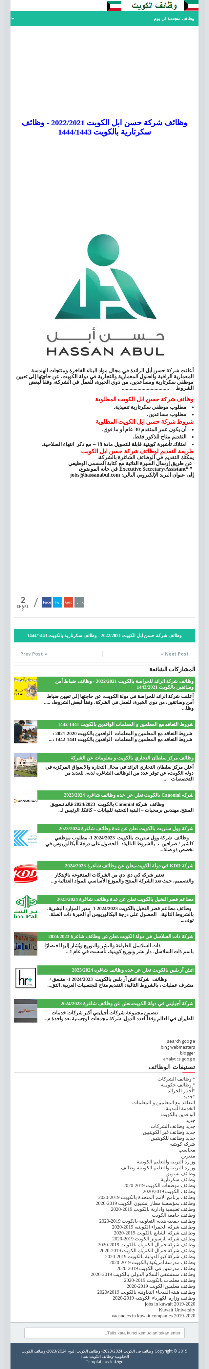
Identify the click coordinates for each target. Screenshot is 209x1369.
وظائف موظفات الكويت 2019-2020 (159, 1185)
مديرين (188, 1155)
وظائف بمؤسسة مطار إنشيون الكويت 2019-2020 (145, 1203)
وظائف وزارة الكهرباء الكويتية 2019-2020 (154, 1298)
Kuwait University (177, 1309)
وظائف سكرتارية (178, 1179)
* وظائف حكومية (178, 1084)
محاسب (186, 1150)
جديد (190, 1120)
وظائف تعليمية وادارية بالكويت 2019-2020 (153, 1209)
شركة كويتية (182, 1144)
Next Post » (175, 654)
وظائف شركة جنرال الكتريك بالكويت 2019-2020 (146, 1244)
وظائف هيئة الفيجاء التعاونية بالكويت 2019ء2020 (146, 1292)
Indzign (116, 1361)
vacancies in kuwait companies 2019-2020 (153, 1315)
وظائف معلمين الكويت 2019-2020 (161, 1286)
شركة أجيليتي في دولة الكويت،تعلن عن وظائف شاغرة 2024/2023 (127, 1003)
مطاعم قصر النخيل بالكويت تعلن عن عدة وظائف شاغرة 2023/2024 (125, 899)
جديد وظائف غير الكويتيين (169, 1132)
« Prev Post (33, 654)
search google (181, 1041)
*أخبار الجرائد (181, 1090)
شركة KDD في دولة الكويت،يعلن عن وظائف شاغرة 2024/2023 (129, 865)
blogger (187, 1053)
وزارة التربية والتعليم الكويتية (166, 1161)
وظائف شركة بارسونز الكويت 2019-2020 (153, 1238)
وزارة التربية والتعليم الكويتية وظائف (158, 1167)
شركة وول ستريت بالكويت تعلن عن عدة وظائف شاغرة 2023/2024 (126, 828)
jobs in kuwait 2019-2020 (170, 1304)
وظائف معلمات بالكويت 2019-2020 (159, 1280)
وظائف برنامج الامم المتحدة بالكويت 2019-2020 (146, 1197)
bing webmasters (178, 1047)
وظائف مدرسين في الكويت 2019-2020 (155, 1268)
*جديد (189, 1096)
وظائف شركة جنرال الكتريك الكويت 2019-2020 (147, 1250)
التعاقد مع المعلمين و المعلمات (163, 1102)
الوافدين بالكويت (178, 1114)
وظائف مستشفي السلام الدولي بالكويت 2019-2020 (143, 1274)
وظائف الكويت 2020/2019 (169, 1191)
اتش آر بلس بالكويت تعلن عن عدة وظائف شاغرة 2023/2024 (133, 970)
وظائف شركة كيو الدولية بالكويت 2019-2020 (150, 1256)
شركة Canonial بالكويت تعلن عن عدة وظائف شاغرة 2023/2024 (129, 795)
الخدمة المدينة (180, 1108)
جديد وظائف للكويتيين (173, 1138)
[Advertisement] (104, 72)
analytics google (179, 1059)
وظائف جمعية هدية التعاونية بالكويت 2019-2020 (147, 1221)
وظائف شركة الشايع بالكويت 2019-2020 (154, 1232)
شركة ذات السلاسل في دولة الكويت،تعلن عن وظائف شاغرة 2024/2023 (121, 936)
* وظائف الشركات (176, 1079)
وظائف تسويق (180, 1173)
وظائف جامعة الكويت (174, 1215)
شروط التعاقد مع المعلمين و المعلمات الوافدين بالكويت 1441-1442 (126, 724)
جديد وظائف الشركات (173, 1126)
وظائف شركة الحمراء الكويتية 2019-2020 (153, 1227)
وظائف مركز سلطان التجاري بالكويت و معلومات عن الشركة (132, 757)
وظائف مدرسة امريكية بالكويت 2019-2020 (152, 1262)
